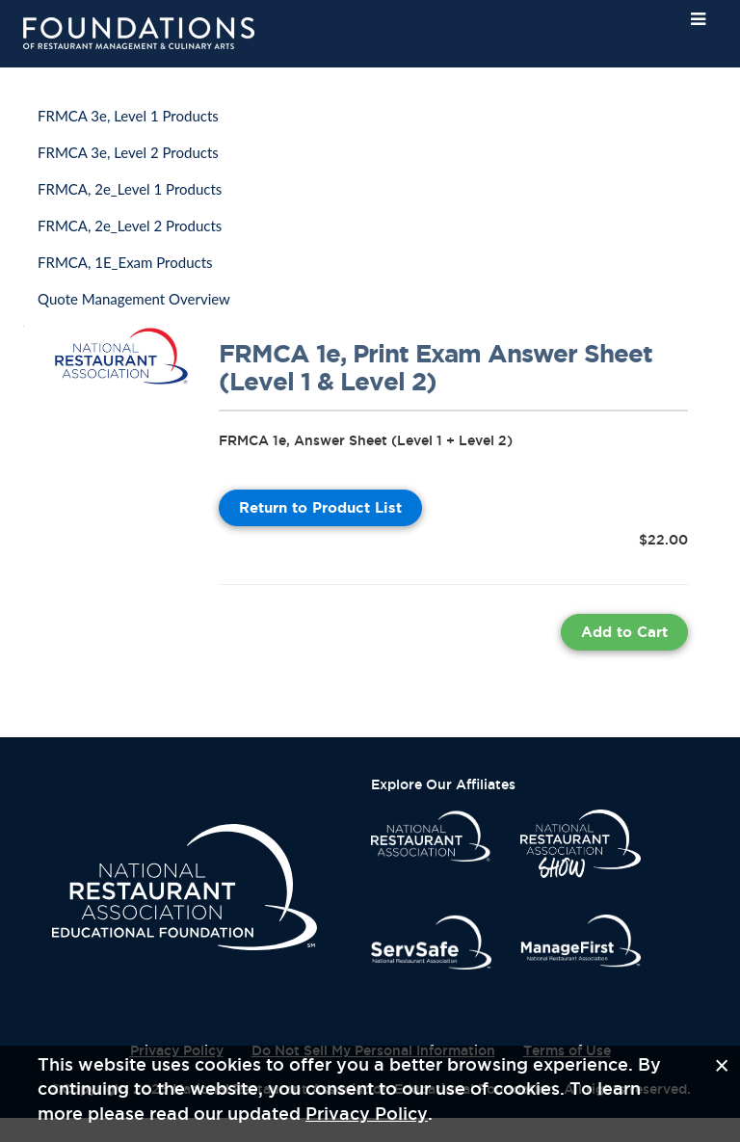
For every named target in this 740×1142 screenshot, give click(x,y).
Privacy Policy (366, 1113)
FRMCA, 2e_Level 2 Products (130, 225)
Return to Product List (320, 507)
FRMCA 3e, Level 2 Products (128, 152)
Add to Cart (624, 632)
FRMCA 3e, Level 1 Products (128, 115)
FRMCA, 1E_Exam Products (125, 262)
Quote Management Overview (134, 298)
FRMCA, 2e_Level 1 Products (130, 189)
